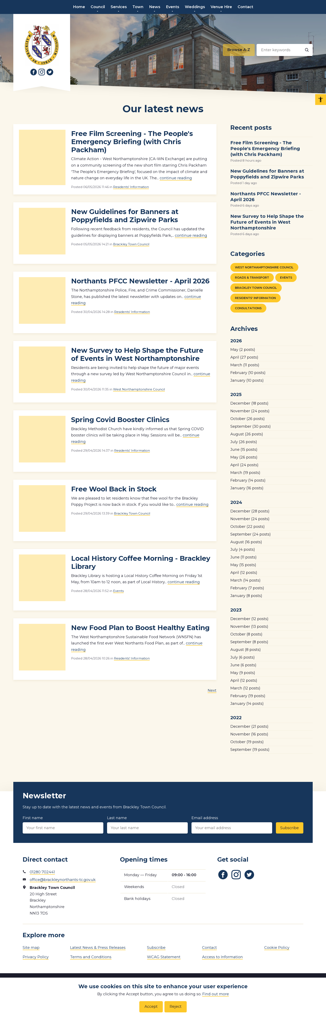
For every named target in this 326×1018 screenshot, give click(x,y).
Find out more (215, 994)
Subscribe (289, 828)
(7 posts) (247, 588)
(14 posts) (247, 480)
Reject (176, 1006)
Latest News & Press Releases (98, 947)
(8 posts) (246, 595)
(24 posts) (249, 411)
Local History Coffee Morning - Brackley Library (140, 562)
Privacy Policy (36, 957)
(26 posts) (247, 418)
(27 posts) (244, 357)
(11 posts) (244, 365)
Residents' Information (131, 187)
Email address (231, 825)
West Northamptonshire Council (139, 389)
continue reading (176, 178)
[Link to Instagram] (41, 72)
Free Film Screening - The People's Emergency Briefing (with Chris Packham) (132, 142)
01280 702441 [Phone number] (42, 872)
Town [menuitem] (137, 7)
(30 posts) (250, 426)
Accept (151, 1006)
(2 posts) (242, 349)
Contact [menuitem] (245, 7)
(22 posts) (247, 526)
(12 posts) (243, 572)
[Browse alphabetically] (239, 50)
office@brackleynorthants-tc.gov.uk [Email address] (63, 879)
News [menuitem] (154, 7)
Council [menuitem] (98, 7)
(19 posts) (245, 472)
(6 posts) (242, 657)
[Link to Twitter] (49, 72)
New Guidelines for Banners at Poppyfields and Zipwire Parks (124, 216)
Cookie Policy (276, 947)
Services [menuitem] (119, 7)
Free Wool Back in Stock (114, 489)
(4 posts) (242, 549)
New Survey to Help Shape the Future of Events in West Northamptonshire (137, 354)
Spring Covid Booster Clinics (120, 420)
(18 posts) (249, 403)
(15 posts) (243, 449)
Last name (147, 825)
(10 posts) (247, 372)
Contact (209, 947)
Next (212, 690)
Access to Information (222, 957)
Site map (31, 947)
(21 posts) (249, 726)
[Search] (307, 50)
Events (118, 591)
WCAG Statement (163, 957)
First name (63, 825)
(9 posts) (242, 672)
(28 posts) (249, 511)
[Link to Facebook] (33, 72)
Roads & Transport (252, 277)
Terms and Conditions (90, 957)
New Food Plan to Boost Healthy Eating (140, 628)
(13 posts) (249, 626)
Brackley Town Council (131, 244)
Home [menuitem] (79, 7)
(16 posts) (246, 488)
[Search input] (285, 50)
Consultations (248, 308)
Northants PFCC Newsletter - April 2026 (140, 281)
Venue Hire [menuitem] (221, 7)
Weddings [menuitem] (195, 7)
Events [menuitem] (172, 7)
